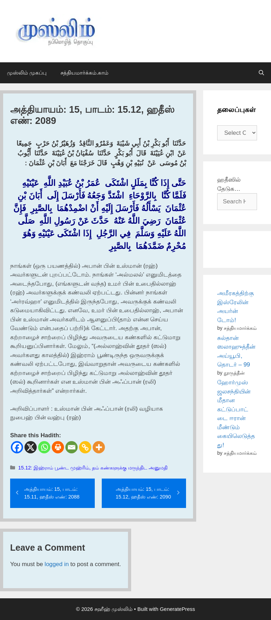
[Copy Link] (85, 447)
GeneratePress (177, 609)
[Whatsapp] (44, 447)
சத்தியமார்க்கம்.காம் (84, 73)
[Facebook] (17, 447)
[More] (99, 447)
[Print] (58, 447)
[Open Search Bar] (261, 72)
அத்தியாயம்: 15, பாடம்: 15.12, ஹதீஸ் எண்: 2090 (143, 493)
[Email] (71, 447)
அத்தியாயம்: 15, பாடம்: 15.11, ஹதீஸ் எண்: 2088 (51, 493)
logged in (57, 564)
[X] (30, 447)
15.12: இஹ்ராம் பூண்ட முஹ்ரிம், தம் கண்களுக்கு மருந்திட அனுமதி (92, 468)
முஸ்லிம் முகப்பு (27, 73)
